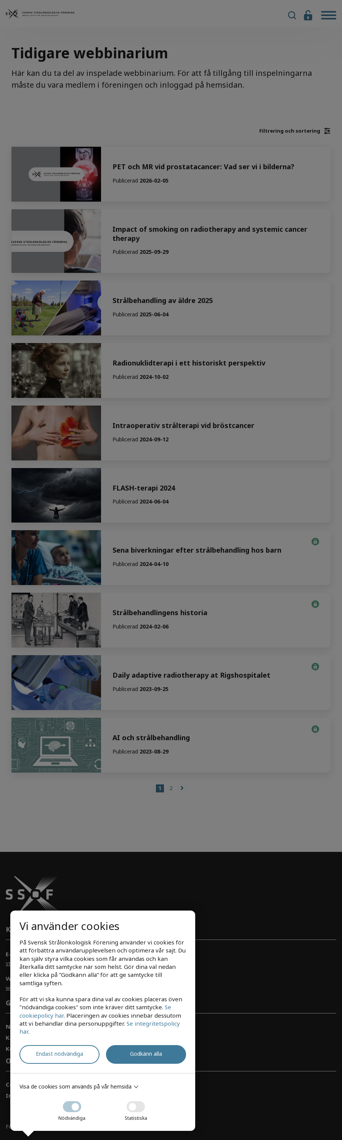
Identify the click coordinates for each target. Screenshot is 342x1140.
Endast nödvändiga (59, 1053)
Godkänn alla (146, 1053)
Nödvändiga (71, 1108)
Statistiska (136, 1108)
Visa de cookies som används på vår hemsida (75, 1086)
